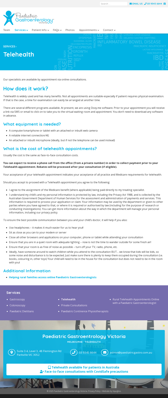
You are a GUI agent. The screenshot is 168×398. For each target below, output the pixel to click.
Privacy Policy (94, 391)
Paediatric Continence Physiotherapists (84, 311)
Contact (108, 30)
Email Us (136, 3)
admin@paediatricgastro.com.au (131, 352)
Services (20, 30)
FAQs (56, 30)
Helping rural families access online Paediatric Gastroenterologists (52, 277)
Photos (70, 30)
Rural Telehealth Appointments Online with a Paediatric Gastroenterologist (136, 301)
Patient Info (39, 30)
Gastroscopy (17, 299)
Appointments (88, 30)
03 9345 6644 (153, 3)
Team (6, 30)
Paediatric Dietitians (22, 311)
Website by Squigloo (111, 391)
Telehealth (68, 299)
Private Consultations (74, 305)
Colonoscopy (17, 305)
